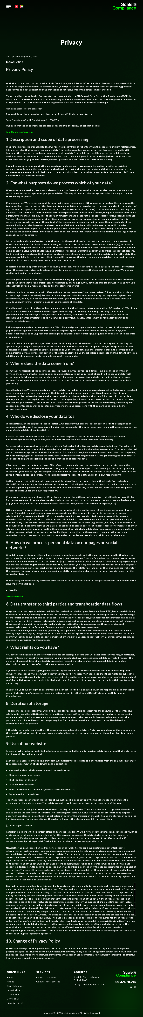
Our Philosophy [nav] (16, 986)
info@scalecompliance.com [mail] (90, 984)
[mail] (137, 904)
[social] (131, 988)
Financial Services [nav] (47, 977)
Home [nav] (10, 977)
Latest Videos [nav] (15, 990)
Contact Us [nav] (14, 998)
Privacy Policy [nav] (15, 1003)
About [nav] (10, 981)
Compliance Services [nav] (49, 981)
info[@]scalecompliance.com (21, 132)
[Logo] (125, 6)
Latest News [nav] (14, 994)
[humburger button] (9, 6)
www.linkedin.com (16, 596)
